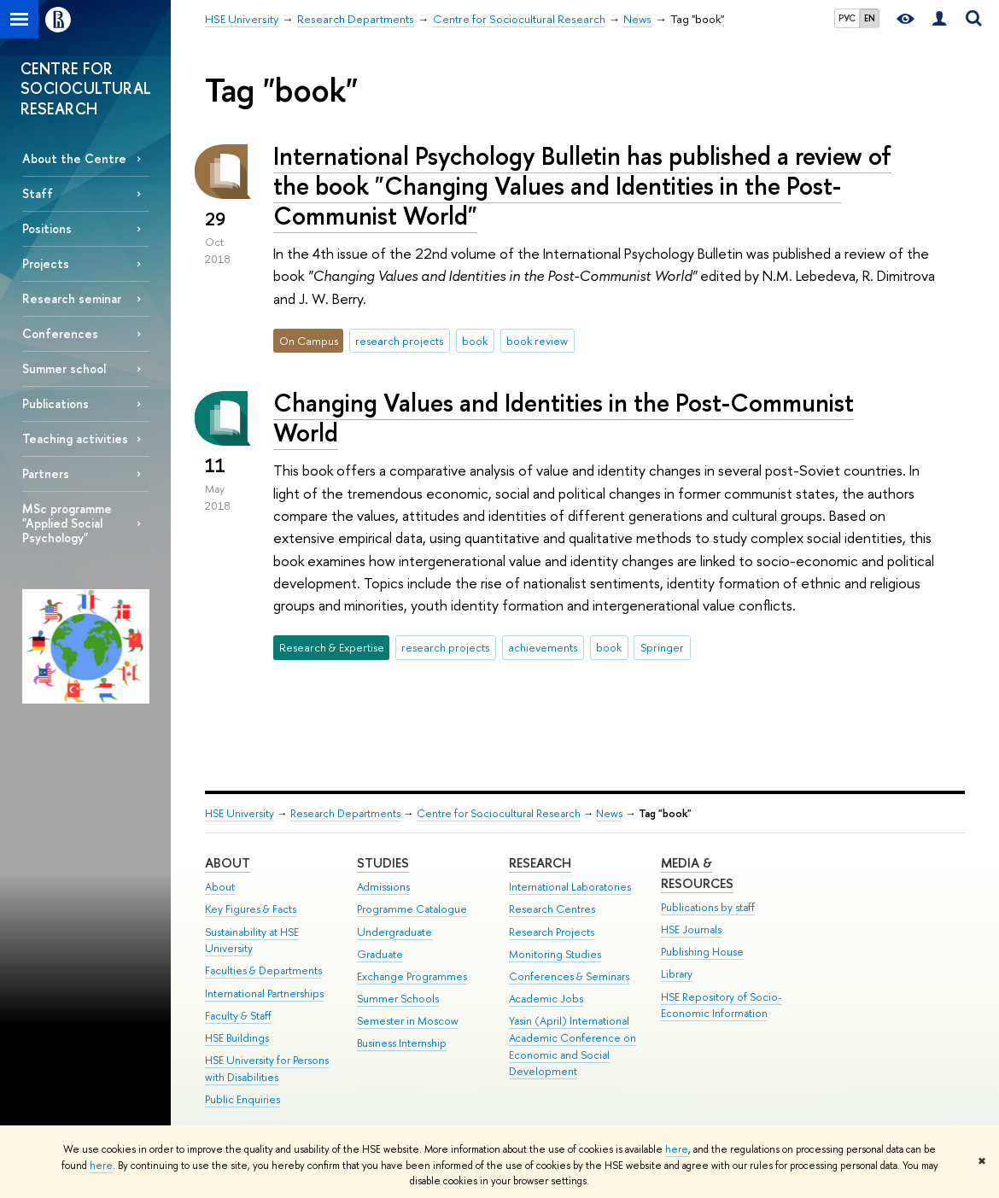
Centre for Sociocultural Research (499, 813)
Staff (37, 193)
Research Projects (551, 932)
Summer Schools (398, 998)
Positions (47, 228)
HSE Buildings (237, 1038)
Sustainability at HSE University (252, 940)
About (227, 863)
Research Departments (345, 813)
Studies (383, 863)
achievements (542, 647)
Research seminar (71, 298)
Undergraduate (394, 932)
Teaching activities (75, 438)
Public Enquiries (242, 1099)
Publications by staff (708, 907)
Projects (45, 263)
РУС (847, 18)
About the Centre (74, 158)
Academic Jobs (546, 998)
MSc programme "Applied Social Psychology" (67, 523)
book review (537, 340)
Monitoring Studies (555, 954)
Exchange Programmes (412, 976)
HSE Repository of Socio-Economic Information (721, 1005)
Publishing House (702, 951)
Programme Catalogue (412, 909)
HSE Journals (691, 929)
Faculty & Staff (238, 1015)
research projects (399, 340)
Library (676, 974)
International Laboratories (570, 887)
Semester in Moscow (408, 1021)
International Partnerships (264, 993)
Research (540, 863)
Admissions (383, 887)
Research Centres (552, 909)
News (609, 813)
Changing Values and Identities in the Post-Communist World (563, 417)
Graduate (380, 954)
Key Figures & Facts (250, 909)
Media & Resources (697, 873)
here (676, 1149)
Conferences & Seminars (569, 976)
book (475, 340)
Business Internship (402, 1043)
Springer (662, 647)
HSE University (239, 813)
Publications (55, 403)
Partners (45, 473)
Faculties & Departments (263, 970)
